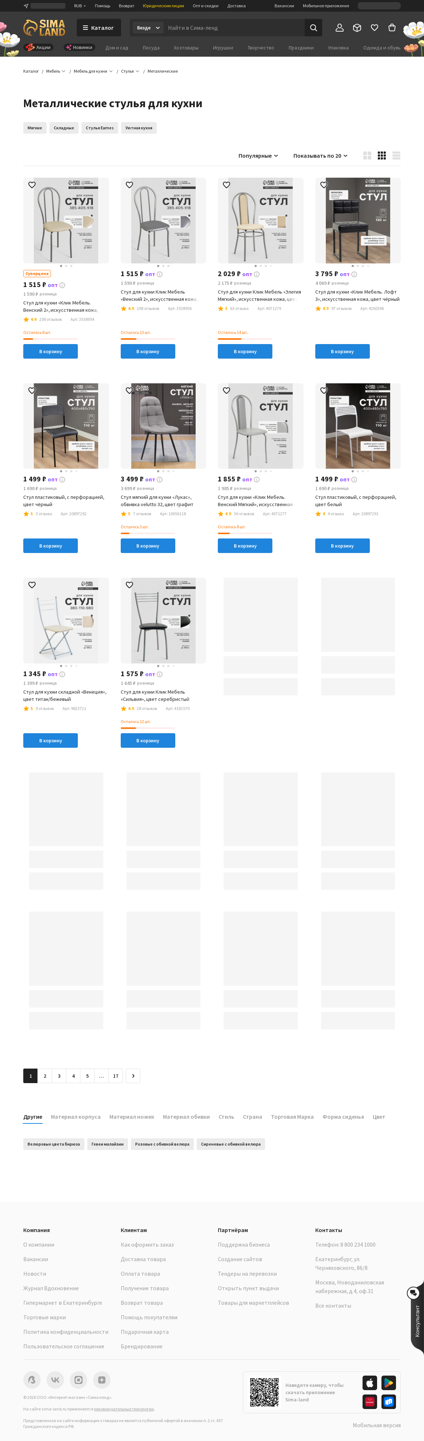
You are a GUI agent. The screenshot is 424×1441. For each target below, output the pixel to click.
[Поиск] (313, 27)
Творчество (261, 47)
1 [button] (30, 1076)
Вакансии (284, 5)
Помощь (102, 5)
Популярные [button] (259, 155)
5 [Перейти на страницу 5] (87, 1076)
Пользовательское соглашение (63, 1346)
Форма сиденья (343, 1116)
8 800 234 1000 (358, 1244)
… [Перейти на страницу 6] (101, 1076)
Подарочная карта (145, 1331)
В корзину (50, 351)
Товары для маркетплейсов (253, 1302)
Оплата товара (140, 1273)
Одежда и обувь (382, 47)
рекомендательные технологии (124, 1409)
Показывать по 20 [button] (320, 155)
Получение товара (145, 1288)
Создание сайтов (240, 1259)
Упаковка (338, 47)
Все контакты (333, 1305)
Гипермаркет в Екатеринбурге (62, 1302)
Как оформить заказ (147, 1244)
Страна (252, 1116)
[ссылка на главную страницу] (44, 27)
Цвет (379, 1116)
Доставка (236, 5)
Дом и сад (116, 47)
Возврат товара (142, 1302)
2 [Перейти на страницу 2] (45, 1076)
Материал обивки (186, 1116)
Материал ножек (131, 1116)
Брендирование (142, 1346)
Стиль (226, 1116)
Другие (32, 1116)
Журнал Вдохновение (51, 1288)
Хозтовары (186, 47)
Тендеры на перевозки (247, 1273)
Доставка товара (143, 1259)
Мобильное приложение (326, 5)
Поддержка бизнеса (244, 1244)
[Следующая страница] (133, 1076)
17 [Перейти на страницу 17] (115, 1076)
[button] (163, 71)
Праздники (301, 47)
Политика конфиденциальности (65, 1331)
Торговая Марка (292, 1116)
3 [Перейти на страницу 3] (59, 1076)
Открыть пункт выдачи (248, 1288)
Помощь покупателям (149, 1317)
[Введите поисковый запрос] (234, 27)
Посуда (151, 47)
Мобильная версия (377, 1425)
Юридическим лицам (163, 5)
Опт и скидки (206, 5)
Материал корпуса (76, 1116)
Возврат (126, 5)
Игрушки (223, 47)
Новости (34, 1273)
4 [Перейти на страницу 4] (73, 1076)
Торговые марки (44, 1317)
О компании (38, 1244)
